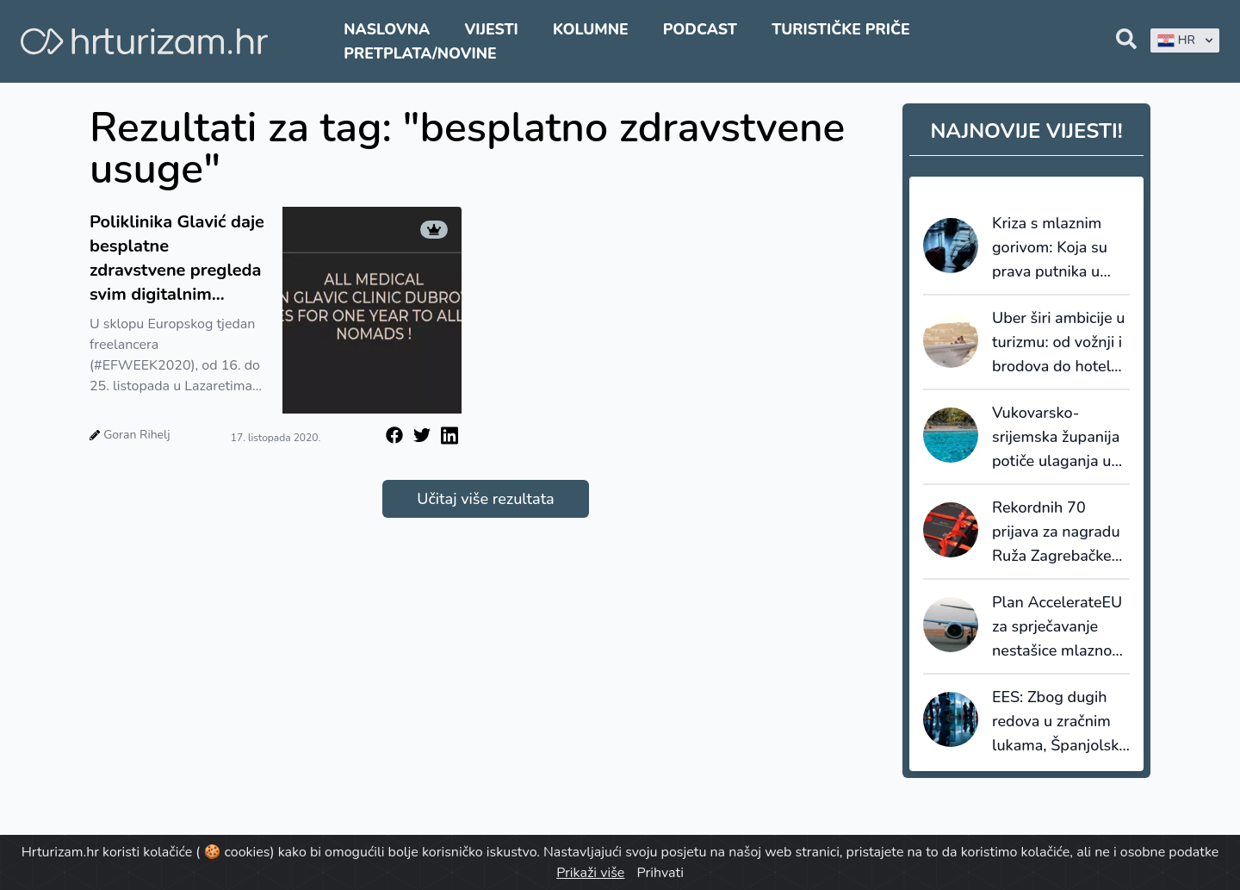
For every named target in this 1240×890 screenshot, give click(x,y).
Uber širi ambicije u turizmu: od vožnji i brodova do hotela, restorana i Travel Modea (1058, 343)
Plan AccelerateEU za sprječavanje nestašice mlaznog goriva (1057, 627)
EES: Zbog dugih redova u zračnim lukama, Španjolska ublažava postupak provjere (1059, 722)
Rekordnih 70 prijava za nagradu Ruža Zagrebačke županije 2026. (1056, 532)
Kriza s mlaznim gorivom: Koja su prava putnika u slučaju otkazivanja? (1049, 248)
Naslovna (387, 29)
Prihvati (659, 872)
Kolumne (591, 29)
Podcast (700, 29)
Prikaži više (590, 872)
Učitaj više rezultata (485, 499)
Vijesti (491, 29)
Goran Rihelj (136, 434)
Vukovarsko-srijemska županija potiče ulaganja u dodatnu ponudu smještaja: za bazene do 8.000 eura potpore (1055, 437)
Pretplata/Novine (420, 53)
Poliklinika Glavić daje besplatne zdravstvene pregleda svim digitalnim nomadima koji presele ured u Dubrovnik (177, 258)
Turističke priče (841, 29)
